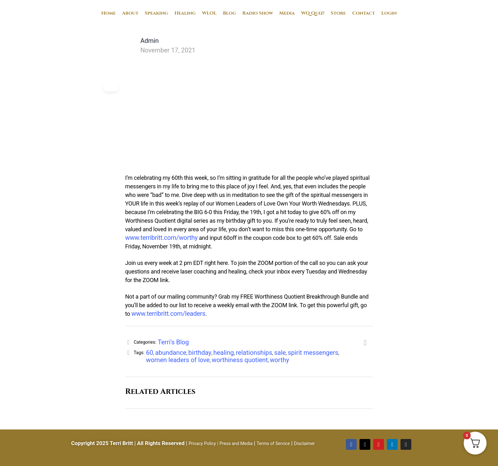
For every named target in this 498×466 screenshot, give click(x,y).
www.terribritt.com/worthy (161, 237)
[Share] (365, 343)
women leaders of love (178, 360)
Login (389, 13)
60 (149, 352)
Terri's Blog (173, 342)
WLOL (209, 13)
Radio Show (257, 13)
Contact (363, 13)
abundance (170, 352)
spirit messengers (313, 352)
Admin (149, 40)
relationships (254, 352)
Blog (229, 13)
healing (223, 352)
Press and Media (235, 443)
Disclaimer (304, 443)
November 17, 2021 (167, 50)
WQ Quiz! (313, 13)
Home (108, 13)
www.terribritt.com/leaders (168, 313)
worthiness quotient (240, 360)
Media (287, 13)
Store (338, 13)
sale (280, 352)
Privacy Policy (202, 443)
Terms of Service (273, 443)
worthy (279, 360)
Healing (185, 13)
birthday (199, 352)
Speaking (156, 13)
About (130, 13)
